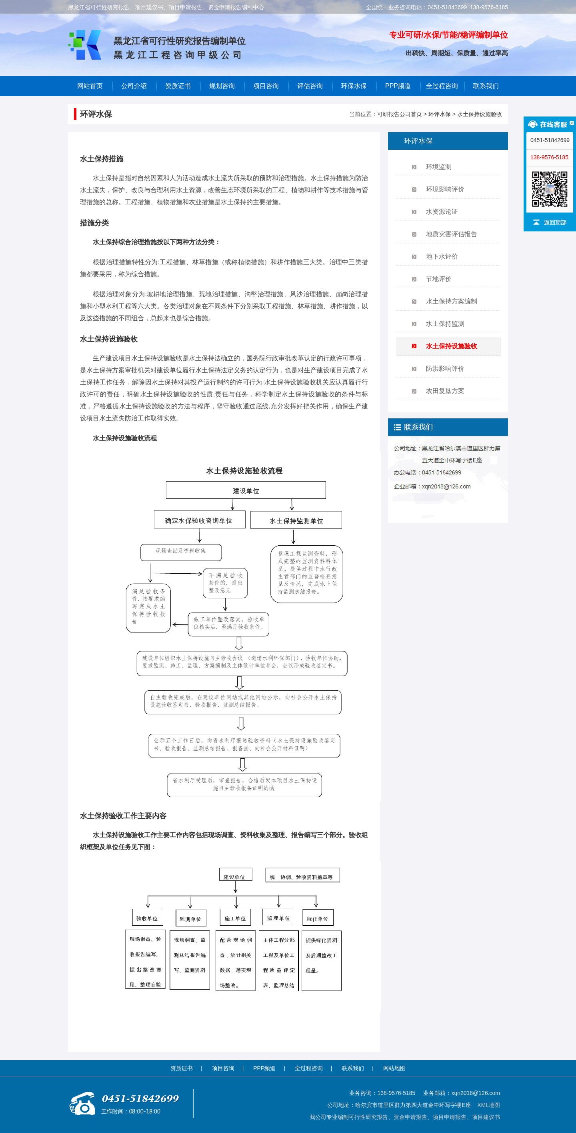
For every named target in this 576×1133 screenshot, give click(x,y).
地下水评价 (442, 256)
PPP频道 (398, 85)
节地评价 (439, 278)
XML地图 (488, 1105)
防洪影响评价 (445, 368)
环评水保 (439, 114)
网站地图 (394, 1068)
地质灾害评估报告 (451, 234)
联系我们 (486, 85)
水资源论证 (442, 211)
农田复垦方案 (445, 391)
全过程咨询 (442, 85)
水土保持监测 (445, 323)
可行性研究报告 (368, 1117)
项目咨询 (266, 85)
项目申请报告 (449, 1117)
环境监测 (439, 166)
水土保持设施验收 (479, 114)
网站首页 (90, 85)
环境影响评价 (445, 189)
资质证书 (181, 1068)
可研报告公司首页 (399, 114)
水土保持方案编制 (451, 301)
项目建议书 (486, 1117)
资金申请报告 (410, 1117)
